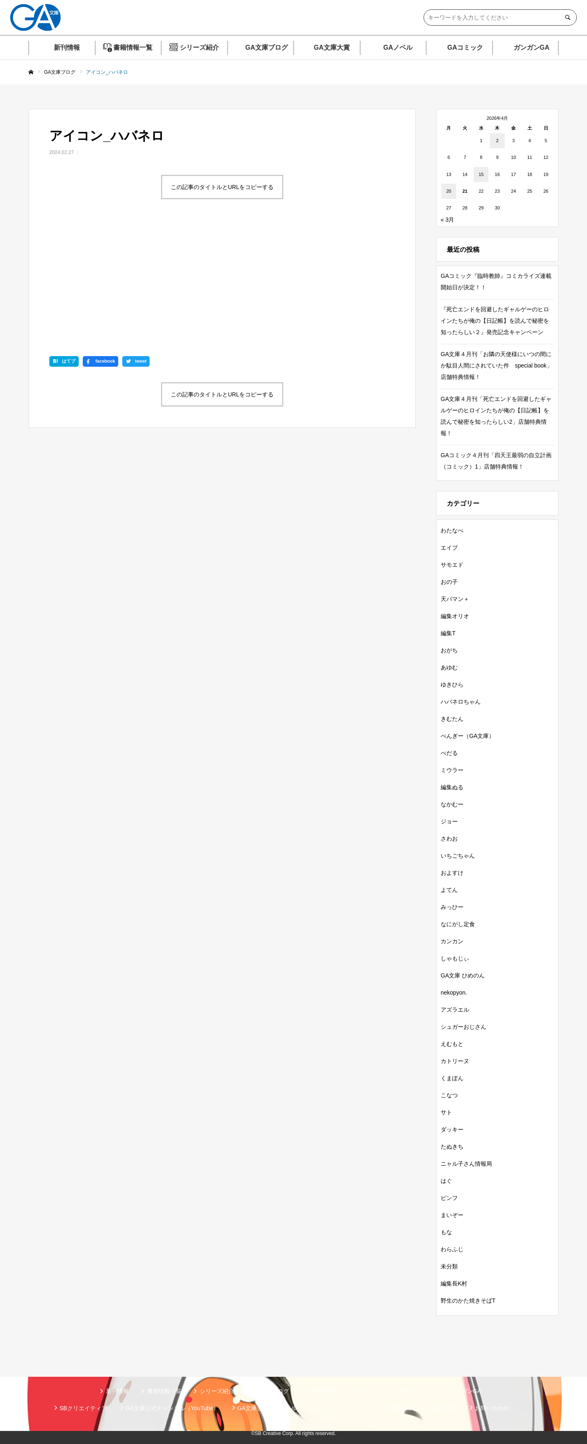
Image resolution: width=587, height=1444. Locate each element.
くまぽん (452, 1078)
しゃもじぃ (455, 958)
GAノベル (398, 47)
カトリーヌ (455, 1061)
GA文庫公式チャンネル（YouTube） (172, 1408)
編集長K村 (454, 1283)
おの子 (449, 582)
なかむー (452, 804)
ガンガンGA (531, 47)
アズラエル (455, 1009)
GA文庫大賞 (332, 47)
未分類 (449, 1266)
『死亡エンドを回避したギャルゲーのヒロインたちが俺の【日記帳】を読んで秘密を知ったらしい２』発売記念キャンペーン (495, 320)
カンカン (452, 941)
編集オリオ (455, 616)
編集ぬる (452, 787)
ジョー (449, 821)
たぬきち (452, 1146)
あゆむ (449, 667)
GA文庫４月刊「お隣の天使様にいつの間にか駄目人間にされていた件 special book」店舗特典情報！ (496, 365)
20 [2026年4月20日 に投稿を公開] (448, 191)
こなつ (449, 1095)
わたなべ (452, 530)
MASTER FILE (396, 1408)
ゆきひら (452, 684)
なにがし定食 (458, 924)
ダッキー (452, 1129)
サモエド (452, 564)
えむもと (452, 1044)
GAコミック (465, 47)
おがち (449, 650)
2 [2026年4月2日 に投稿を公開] (497, 140)
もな (446, 1232)
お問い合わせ (492, 1408)
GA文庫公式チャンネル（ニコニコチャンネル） (298, 1408)
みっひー (452, 907)
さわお (449, 838)
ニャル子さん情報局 (466, 1163)
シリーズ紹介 (199, 47)
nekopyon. (454, 992)
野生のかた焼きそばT (468, 1300)
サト (446, 1112)
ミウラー (452, 770)
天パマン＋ (455, 599)
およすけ (452, 872)
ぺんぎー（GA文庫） (467, 736)
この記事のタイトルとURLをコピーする (222, 187)
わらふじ (452, 1249)
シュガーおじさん (463, 1027)
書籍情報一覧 (132, 47)
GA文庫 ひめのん (463, 975)
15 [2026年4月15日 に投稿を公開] (481, 174)
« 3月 (447, 219)
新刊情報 (67, 47)
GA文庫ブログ (266, 47)
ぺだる (449, 753)
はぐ (446, 1181)
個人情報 (445, 1408)
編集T (448, 633)
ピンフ (449, 1198)
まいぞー (452, 1215)
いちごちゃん (458, 855)
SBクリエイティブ (83, 1408)
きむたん (452, 718)
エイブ (449, 547)
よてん (449, 890)
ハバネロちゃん (461, 701)
